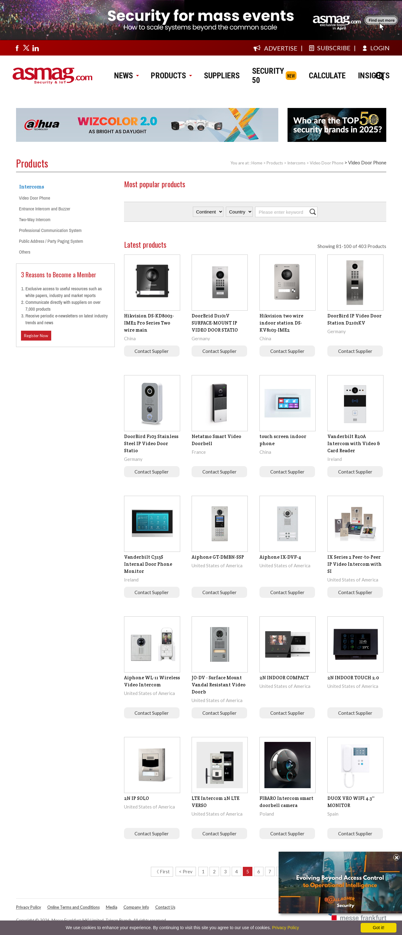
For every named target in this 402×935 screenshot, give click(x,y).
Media (111, 907)
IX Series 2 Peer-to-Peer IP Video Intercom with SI (354, 564)
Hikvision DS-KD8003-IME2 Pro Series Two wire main (149, 323)
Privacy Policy (28, 907)
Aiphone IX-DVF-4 (280, 557)
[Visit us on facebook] (17, 48)
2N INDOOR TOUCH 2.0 (353, 678)
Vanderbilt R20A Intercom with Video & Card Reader (353, 443)
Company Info (136, 907)
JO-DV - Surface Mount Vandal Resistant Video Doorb (219, 685)
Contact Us (165, 907)
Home (256, 162)
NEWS (126, 75)
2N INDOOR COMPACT (284, 678)
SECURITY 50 (268, 75)
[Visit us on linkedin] (35, 48)
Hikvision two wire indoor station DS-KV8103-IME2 (281, 323)
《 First (162, 871)
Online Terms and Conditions (73, 907)
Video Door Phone (326, 162)
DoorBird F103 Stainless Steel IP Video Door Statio (151, 443)
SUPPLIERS (222, 75)
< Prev (186, 871)
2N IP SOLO (136, 798)
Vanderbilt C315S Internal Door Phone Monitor (148, 564)
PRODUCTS (171, 75)
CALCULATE (327, 75)
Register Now (36, 335)
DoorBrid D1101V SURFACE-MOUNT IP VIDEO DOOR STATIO (215, 323)
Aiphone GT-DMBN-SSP (218, 557)
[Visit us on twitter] (26, 48)
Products (275, 162)
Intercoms (296, 162)
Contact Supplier (152, 351)
